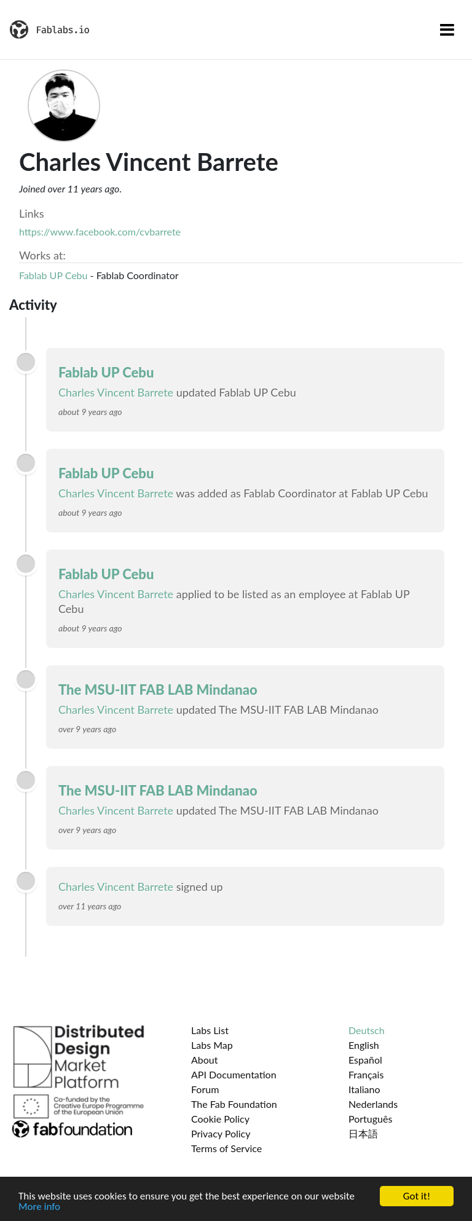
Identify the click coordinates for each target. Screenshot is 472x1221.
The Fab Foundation (234, 1104)
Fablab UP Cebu (53, 275)
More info (39, 1207)
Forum (205, 1089)
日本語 (363, 1133)
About (204, 1059)
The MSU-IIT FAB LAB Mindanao (158, 689)
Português (370, 1118)
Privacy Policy (221, 1133)
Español (365, 1059)
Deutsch (366, 1030)
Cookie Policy (220, 1118)
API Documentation (234, 1074)
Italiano (364, 1089)
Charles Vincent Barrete (115, 392)
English (363, 1045)
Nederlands (373, 1104)
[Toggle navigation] (447, 29)
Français (366, 1074)
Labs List (210, 1030)
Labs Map (212, 1045)
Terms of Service (226, 1148)
